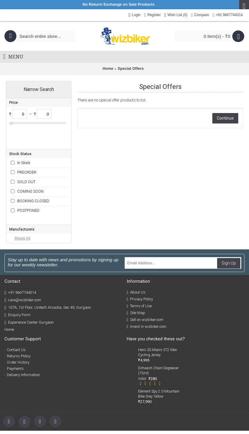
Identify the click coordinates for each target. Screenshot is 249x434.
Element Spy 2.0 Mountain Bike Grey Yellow (159, 365)
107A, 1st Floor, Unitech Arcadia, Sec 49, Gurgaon (47, 279)
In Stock (23, 143)
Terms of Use (139, 277)
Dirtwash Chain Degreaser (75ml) (158, 341)
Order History (17, 333)
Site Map (136, 284)
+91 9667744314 (20, 264)
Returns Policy (17, 327)
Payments (14, 339)
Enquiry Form (17, 286)
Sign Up (229, 234)
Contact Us (15, 321)
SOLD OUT (26, 162)
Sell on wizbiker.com (145, 290)
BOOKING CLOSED (33, 181)
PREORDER (26, 153)
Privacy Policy (140, 270)
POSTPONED (28, 191)
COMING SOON (30, 172)
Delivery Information (22, 346)
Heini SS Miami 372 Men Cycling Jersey (157, 323)
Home (108, 68)
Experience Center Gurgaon (29, 293)
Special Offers (131, 68)
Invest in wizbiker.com (146, 297)
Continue (225, 118)
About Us (136, 263)
